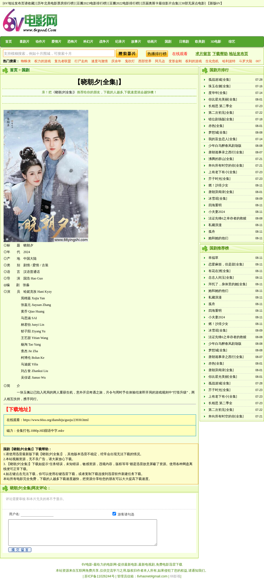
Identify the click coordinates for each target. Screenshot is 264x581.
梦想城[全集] (217, 132)
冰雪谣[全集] (217, 198)
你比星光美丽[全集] (222, 99)
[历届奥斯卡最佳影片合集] (160, 3)
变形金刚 (175, 61)
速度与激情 (99, 61)
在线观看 (180, 54)
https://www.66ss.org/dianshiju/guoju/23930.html (56, 420)
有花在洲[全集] (219, 271)
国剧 (168, 42)
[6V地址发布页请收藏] (19, 3)
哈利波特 (228, 61)
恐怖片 (72, 42)
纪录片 (120, 42)
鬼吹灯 (130, 61)
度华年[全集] (217, 93)
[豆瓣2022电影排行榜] (124, 3)
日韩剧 (184, 42)
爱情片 (56, 42)
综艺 (232, 42)
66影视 (175, 576)
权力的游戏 (42, 61)
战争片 (104, 42)
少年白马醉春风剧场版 (224, 146)
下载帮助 (220, 54)
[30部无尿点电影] (193, 3)
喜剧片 (24, 42)
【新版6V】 (215, 3)
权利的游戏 (193, 61)
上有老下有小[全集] (222, 172)
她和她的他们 (218, 238)
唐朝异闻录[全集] (221, 192)
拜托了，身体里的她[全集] (227, 284)
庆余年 (116, 61)
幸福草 (213, 258)
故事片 (136, 42)
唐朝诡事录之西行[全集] (226, 152)
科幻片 (88, 42)
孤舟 (211, 232)
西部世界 (145, 61)
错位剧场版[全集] (221, 119)
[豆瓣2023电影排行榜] (92, 3)
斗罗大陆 (245, 61)
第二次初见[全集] (221, 113)
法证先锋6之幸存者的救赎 (227, 218)
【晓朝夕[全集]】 (99, 82)
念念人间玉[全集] (221, 277)
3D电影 (216, 42)
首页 (8, 42)
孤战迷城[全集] (219, 80)
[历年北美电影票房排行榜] (55, 3)
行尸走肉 (81, 61)
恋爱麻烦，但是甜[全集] (226, 264)
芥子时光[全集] (219, 179)
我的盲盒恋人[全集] (222, 139)
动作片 (40, 42)
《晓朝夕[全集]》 (64, 92)
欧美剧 (200, 42)
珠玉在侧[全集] (219, 86)
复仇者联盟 (62, 61)
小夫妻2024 (216, 212)
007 (258, 61)
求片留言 (203, 54)
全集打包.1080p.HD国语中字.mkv (40, 431)
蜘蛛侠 (26, 61)
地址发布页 (238, 54)
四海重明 (215, 205)
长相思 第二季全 (220, 106)
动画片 (152, 42)
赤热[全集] (216, 126)
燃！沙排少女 (218, 185)
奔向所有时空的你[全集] (226, 165)
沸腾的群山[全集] (221, 159)
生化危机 (212, 61)
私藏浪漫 (215, 225)
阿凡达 (160, 61)
